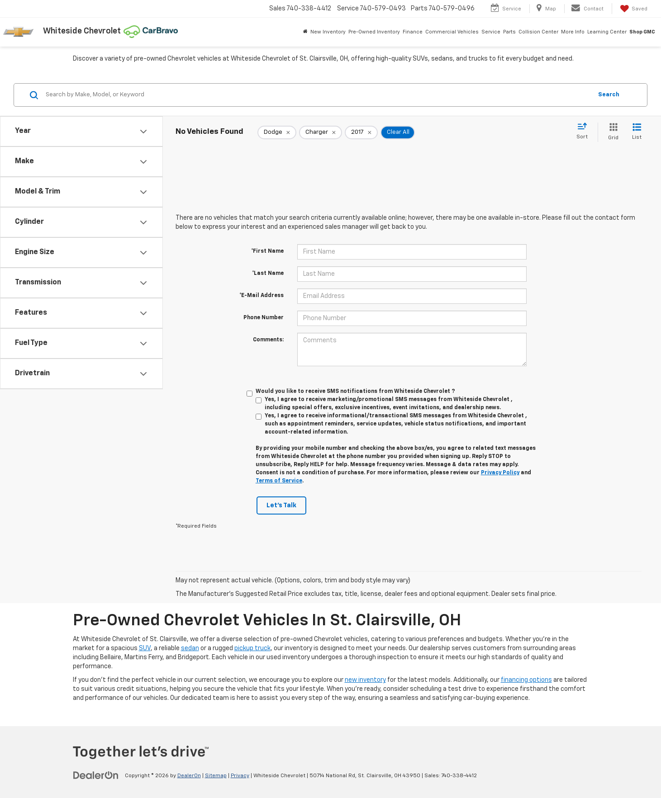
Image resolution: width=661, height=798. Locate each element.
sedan (190, 648)
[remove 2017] (361, 132)
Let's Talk (281, 505)
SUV (145, 648)
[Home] (305, 32)
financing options (526, 680)
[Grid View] (611, 132)
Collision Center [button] (538, 31)
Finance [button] (413, 31)
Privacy (240, 776)
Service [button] (490, 31)
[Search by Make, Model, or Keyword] (317, 95)
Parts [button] (509, 31)
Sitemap (216, 776)
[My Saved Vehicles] (633, 8)
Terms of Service (279, 481)
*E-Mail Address (261, 295)
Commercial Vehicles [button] (452, 31)
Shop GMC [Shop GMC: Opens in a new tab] (642, 31)
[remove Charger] (320, 132)
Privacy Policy (500, 473)
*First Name (267, 251)
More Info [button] (573, 31)
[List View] (636, 132)
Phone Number (263, 318)
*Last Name (268, 273)
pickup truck (252, 648)
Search (608, 95)
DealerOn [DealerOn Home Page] (189, 776)
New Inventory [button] (328, 31)
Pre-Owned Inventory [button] (374, 31)
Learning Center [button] (607, 31)
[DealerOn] (96, 775)
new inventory (365, 680)
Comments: (268, 340)
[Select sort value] (585, 132)
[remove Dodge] (276, 132)
